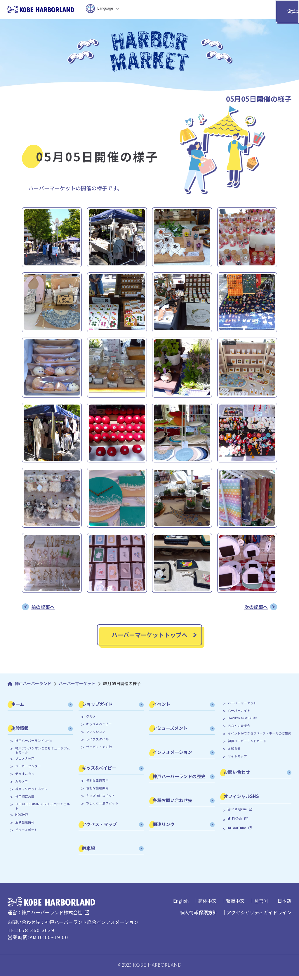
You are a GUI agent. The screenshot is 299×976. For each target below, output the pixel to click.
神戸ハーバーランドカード (247, 741)
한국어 (261, 900)
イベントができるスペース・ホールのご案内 (259, 733)
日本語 (284, 900)
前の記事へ (43, 606)
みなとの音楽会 (239, 726)
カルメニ (21, 781)
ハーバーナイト (239, 711)
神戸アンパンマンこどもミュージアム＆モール (42, 750)
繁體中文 (235, 900)
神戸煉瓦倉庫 (24, 796)
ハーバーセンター (28, 766)
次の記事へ (256, 606)
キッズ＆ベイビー (99, 724)
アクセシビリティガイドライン (259, 912)
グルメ (91, 716)
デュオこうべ (24, 774)
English (181, 900)
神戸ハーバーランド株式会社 (52, 912)
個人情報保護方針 (198, 912)
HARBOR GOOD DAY (242, 718)
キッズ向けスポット (100, 796)
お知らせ (234, 749)
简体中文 (207, 900)
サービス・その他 (99, 747)
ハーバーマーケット (242, 703)
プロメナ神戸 (24, 758)
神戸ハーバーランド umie (33, 741)
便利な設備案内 (97, 780)
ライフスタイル (97, 739)
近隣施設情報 (24, 822)
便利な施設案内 (97, 788)
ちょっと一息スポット (102, 803)
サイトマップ (237, 756)
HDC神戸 (21, 815)
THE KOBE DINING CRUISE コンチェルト (42, 806)
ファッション (95, 732)
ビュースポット (26, 830)
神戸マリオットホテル (31, 789)
